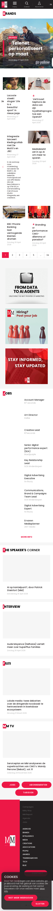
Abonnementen (38, 784)
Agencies (27, 829)
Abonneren (39, 4)
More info (26, 536)
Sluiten (40, 903)
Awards (26, 854)
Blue (24, 865)
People (25, 851)
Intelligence (28, 836)
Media (25, 840)
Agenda (26, 818)
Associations (29, 847)
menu (14, 4)
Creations (27, 843)
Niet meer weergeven (20, 897)
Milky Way (27, 810)
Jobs (12, 784)
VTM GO (13, 186)
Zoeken (27, 4)
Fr (51, 4)
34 (47, 255)
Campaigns (28, 807)
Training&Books (30, 858)
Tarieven (28, 792)
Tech (25, 861)
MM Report (27, 814)
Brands (26, 832)
